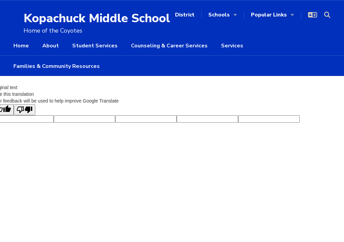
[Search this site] (327, 14)
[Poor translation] (24, 109)
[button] (222, 14)
